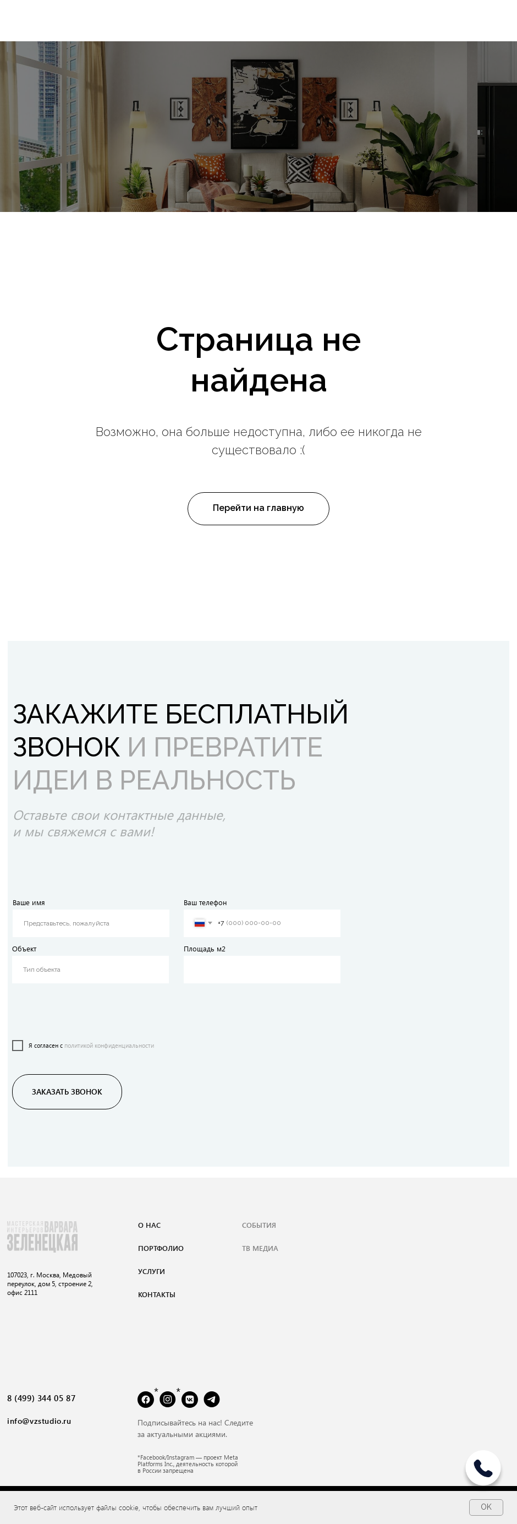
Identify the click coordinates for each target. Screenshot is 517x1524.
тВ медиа (260, 1248)
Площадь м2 (205, 948)
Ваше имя (29, 902)
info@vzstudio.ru (39, 1421)
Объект (24, 948)
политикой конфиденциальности (109, 1045)
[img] (483, 1472)
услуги (151, 1271)
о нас (149, 1224)
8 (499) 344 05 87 (41, 1397)
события (259, 1224)
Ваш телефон (205, 902)
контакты (156, 1294)
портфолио (161, 1248)
